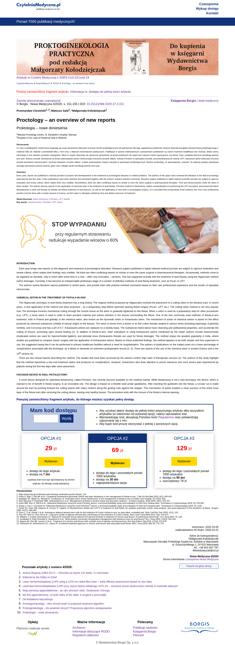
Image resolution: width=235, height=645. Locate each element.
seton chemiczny (40, 199)
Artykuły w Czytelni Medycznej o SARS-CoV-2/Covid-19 (53, 77)
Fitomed (138, 635)
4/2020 (56, 83)
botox (59, 202)
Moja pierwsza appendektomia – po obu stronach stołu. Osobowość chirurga (66, 590)
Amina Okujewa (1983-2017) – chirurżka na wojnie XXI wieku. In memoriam (66, 572)
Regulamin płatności (86, 635)
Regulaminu (166, 417)
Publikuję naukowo (145, 627)
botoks (67, 199)
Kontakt (212, 13)
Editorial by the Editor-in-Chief (40, 577)
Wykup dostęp (207, 8)
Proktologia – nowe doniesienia (40, 612)
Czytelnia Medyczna (25, 83)
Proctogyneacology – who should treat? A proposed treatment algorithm (63, 603)
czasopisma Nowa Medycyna (201, 559)
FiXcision (53, 199)
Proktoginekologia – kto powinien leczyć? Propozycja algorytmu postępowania (67, 608)
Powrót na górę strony (199, 566)
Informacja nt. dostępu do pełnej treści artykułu (100, 91)
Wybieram (50, 461)
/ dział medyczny (194, 100)
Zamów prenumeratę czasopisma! (39, 100)
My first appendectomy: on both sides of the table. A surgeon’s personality (64, 594)
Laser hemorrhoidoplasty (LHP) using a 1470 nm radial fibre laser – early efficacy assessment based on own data (87, 581)
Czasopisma (208, 4)
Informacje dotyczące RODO (91, 631)
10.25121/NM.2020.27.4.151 (105, 104)
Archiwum (79, 627)
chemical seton (34, 202)
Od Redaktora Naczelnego (38, 599)
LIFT (61, 199)
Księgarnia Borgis (144, 631)
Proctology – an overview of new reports (78, 83)
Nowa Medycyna (43, 83)
